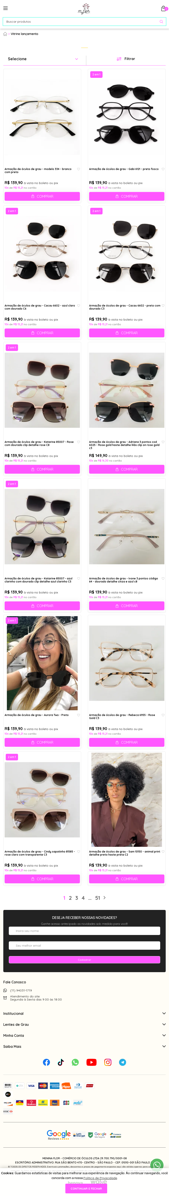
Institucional (84, 1013)
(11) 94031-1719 (21, 990)
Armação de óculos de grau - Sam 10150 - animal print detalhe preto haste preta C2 (124, 853)
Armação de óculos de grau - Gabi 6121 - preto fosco (124, 169)
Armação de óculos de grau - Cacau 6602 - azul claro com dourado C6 (40, 307)
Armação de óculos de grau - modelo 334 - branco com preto (38, 171)
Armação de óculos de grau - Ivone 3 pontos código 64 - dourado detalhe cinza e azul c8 (123, 580)
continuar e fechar (86, 1188)
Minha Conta (84, 1035)
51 (97, 898)
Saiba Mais (84, 1046)
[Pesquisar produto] (161, 21)
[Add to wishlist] (78, 169)
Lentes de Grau (84, 1024)
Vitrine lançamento (24, 34)
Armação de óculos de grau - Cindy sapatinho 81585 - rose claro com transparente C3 (40, 853)
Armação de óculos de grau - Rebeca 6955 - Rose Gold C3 (122, 717)
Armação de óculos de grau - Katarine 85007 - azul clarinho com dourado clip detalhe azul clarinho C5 (38, 580)
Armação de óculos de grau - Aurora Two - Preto (37, 715)
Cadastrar (84, 959)
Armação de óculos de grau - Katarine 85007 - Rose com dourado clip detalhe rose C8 (39, 443)
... (90, 898)
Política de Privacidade (100, 1178)
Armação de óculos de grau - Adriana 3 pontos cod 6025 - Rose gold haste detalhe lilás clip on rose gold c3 (124, 444)
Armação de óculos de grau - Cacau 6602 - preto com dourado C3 (124, 307)
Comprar (45, 196)
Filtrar (130, 59)
